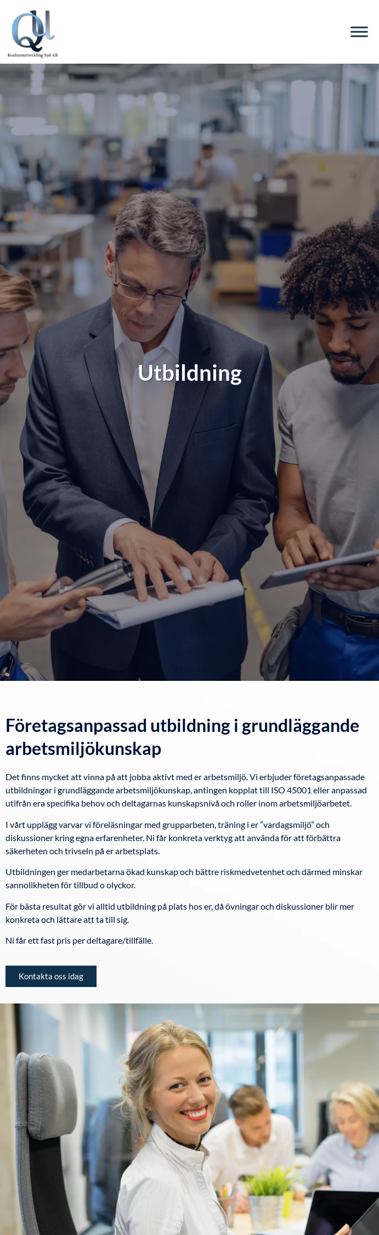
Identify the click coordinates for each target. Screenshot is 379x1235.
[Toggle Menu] (359, 31)
